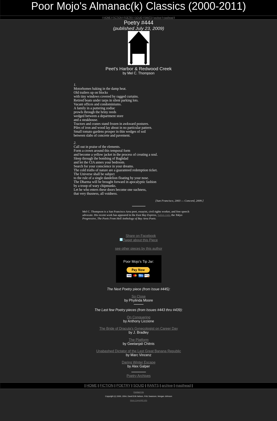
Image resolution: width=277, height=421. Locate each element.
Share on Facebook (141, 236)
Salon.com (164, 215)
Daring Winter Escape (139, 362)
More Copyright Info (138, 400)
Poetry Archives (139, 376)
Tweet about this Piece (138, 240)
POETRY (128, 17)
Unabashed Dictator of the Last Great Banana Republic (138, 351)
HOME (107, 17)
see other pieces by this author (138, 248)
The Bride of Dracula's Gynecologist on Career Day (138, 328)
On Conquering (138, 317)
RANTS (148, 17)
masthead (168, 17)
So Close (139, 296)
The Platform (139, 340)
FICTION (117, 17)
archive (157, 17)
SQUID (138, 17)
